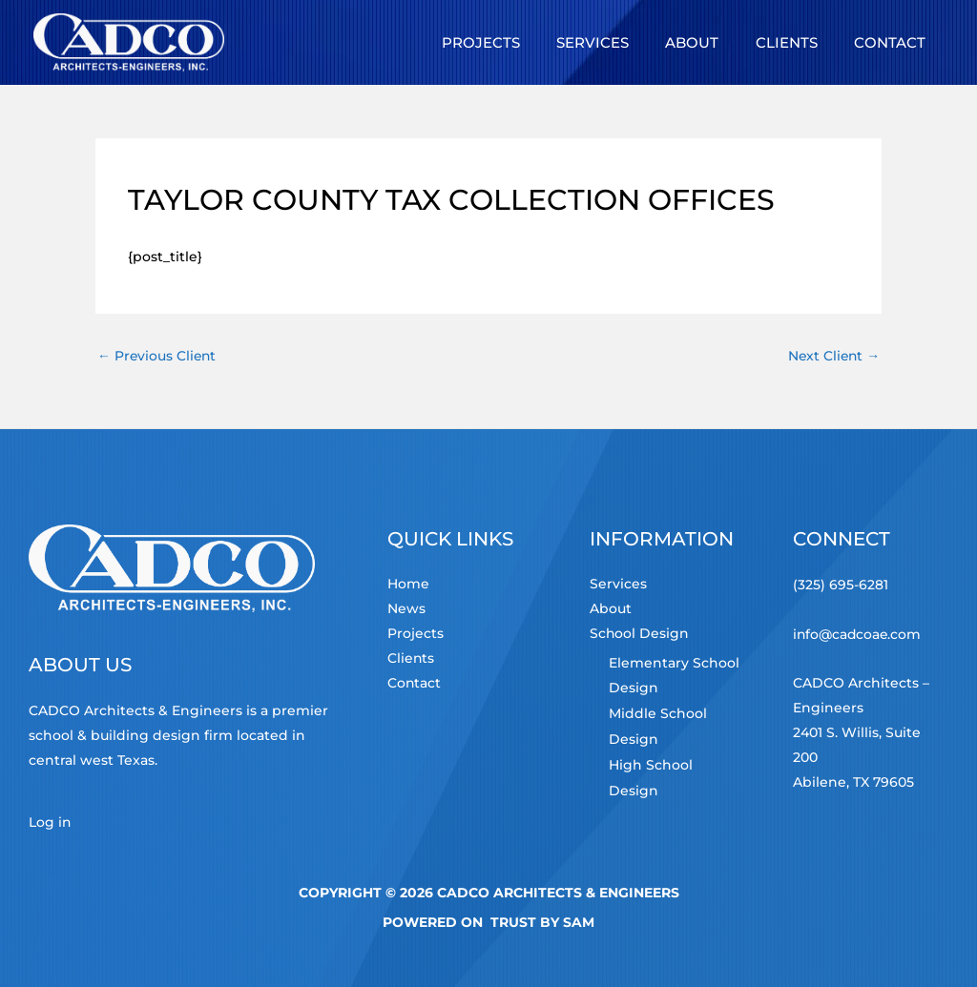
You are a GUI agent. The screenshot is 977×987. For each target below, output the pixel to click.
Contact (414, 684)
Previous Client (157, 355)
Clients (411, 659)
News (406, 610)
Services (618, 585)
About (611, 610)
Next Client (832, 355)
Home (408, 585)
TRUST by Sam (542, 921)
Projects (415, 635)
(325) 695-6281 (840, 585)
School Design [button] (640, 635)
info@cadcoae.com (858, 633)
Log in (50, 822)
